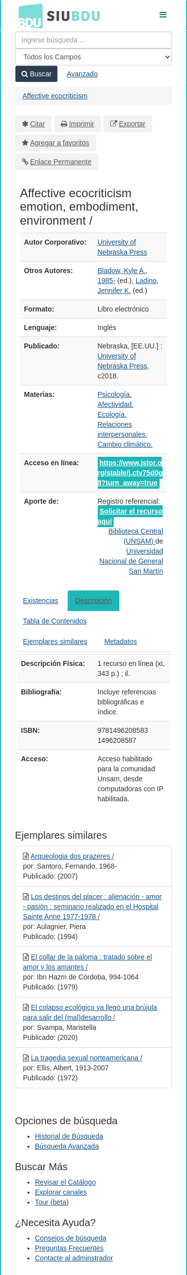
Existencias (40, 601)
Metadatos (120, 641)
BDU (28, 15)
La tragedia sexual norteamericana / (86, 1058)
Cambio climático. (125, 444)
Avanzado (82, 74)
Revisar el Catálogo (65, 1182)
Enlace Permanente (61, 162)
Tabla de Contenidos (55, 621)
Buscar (36, 74)
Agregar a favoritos (59, 143)
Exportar (132, 124)
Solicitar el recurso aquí (130, 516)
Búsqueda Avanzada (67, 1146)
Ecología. (112, 414)
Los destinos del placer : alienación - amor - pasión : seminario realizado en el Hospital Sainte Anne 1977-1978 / (92, 907)
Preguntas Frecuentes (69, 1248)
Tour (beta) (52, 1202)
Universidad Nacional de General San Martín (131, 561)
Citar (37, 124)
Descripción (93, 601)
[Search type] (93, 56)
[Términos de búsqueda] (93, 39)
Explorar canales (61, 1192)
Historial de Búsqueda (69, 1136)
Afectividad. (116, 404)
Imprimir (81, 124)
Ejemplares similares (55, 641)
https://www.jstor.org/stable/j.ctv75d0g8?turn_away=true (130, 473)
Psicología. (115, 394)
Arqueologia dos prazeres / (72, 856)
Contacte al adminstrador (74, 1258)
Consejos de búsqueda (70, 1238)
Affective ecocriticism (54, 96)
